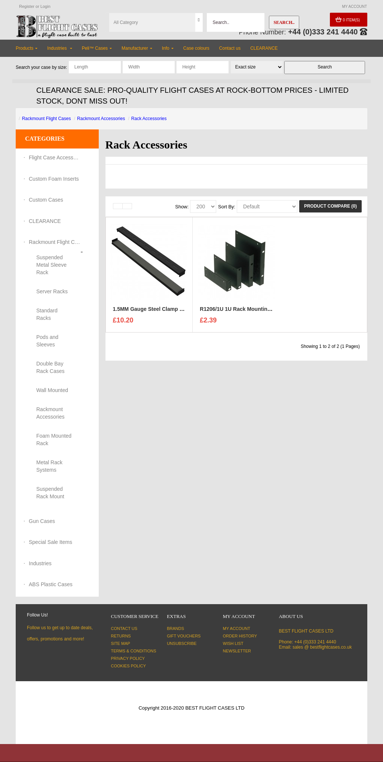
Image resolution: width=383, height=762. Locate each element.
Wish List (233, 643)
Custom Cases (46, 200)
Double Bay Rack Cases (50, 367)
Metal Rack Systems (49, 466)
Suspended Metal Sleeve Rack (51, 264)
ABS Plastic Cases (51, 584)
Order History (240, 636)
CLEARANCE (45, 221)
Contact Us (124, 628)
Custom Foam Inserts (54, 179)
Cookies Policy (128, 666)
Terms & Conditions (133, 651)
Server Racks (52, 291)
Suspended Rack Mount (50, 492)
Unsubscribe (181, 643)
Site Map (120, 643)
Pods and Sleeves (47, 341)
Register (26, 6)
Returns (121, 636)
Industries (40, 563)
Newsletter (237, 651)
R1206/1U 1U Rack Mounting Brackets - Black (256, 311)
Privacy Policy (128, 658)
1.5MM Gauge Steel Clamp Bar (151, 311)
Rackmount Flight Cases (46, 118)
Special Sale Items (50, 542)
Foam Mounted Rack (53, 439)
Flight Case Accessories (55, 157)
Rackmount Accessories (101, 118)
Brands (175, 628)
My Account (236, 628)
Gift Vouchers (183, 636)
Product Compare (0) (330, 206)
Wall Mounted (52, 390)
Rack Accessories (149, 118)
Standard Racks (47, 314)
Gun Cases (42, 521)
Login (45, 6)
